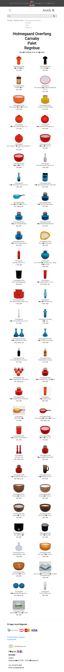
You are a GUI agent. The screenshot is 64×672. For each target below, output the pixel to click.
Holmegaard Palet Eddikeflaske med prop (45, 359)
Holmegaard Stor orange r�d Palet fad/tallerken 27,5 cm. (45, 87)
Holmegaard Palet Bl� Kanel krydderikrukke (45, 203)
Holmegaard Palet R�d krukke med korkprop (19, 437)
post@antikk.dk (18, 668)
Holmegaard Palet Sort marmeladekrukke (19, 281)
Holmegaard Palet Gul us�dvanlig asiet (45, 242)
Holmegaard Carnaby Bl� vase (45, 320)
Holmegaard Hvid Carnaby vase (45, 592)
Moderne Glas (19, 20)
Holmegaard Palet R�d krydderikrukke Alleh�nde (45, 378)
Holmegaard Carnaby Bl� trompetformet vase (18, 339)
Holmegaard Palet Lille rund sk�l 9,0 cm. (19, 573)
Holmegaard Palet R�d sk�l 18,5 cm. (45, 145)
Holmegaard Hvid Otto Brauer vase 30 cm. (45, 164)
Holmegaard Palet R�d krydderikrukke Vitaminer (18, 398)
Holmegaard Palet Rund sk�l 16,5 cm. (45, 495)
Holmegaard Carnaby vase (19, 456)
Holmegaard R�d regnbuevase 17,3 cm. (45, 281)
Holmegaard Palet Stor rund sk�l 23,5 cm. (45, 553)
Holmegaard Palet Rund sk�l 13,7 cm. (19, 514)
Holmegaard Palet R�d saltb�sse (18, 67)
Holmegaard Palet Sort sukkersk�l (18, 534)
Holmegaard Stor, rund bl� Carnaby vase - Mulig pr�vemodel (45, 262)
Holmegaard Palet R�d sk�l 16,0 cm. (45, 437)
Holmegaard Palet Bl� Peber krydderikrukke (19, 242)
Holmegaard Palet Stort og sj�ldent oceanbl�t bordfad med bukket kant (45, 573)
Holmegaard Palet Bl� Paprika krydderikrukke (45, 223)
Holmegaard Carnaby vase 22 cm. (18, 261)
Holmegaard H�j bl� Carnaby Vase (45, 300)
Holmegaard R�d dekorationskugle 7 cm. (19, 125)
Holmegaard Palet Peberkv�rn (18, 86)
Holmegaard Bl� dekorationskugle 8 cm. (18, 592)
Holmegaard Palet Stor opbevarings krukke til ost (19, 300)
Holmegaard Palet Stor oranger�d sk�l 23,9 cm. (18, 106)
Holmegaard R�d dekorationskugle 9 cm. (45, 125)
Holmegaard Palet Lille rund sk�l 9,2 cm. (45, 514)
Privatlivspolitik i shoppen (16, 637)
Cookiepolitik (11, 639)
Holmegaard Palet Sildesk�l (19, 417)
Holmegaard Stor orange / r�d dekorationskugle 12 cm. (19, 145)
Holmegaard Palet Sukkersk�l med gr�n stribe (19, 612)
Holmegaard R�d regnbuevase (45, 398)
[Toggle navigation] (10, 10)
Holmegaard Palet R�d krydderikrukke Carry (19, 475)
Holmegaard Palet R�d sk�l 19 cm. (18, 164)
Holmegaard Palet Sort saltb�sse (45, 67)
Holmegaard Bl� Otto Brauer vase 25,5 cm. (18, 184)
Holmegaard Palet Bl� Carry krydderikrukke (19, 223)
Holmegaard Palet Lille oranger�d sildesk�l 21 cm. (45, 417)
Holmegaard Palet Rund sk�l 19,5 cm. (19, 495)
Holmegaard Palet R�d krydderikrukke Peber (45, 456)
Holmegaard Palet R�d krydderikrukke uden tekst (18, 378)
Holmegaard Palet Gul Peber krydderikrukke (45, 106)
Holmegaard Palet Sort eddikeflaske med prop (18, 359)
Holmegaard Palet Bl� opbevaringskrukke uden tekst (45, 184)
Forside (9, 20)
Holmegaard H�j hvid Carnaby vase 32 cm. (18, 320)
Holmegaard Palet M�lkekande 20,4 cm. (45, 475)
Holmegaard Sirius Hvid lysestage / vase (18, 553)
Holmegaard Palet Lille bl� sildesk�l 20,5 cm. (19, 203)
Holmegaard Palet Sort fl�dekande (45, 534)
